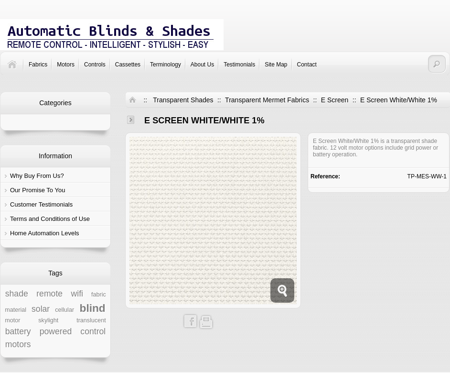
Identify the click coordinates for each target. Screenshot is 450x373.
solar (41, 309)
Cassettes (127, 64)
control (93, 331)
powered (56, 331)
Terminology (165, 64)
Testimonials (239, 64)
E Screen (335, 100)
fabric (98, 294)
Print (206, 321)
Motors (66, 64)
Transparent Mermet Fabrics (267, 100)
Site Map (276, 64)
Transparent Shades (183, 100)
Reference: (325, 176)
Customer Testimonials (41, 204)
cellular (64, 310)
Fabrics (38, 64)
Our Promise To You (37, 190)
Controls (95, 64)
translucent (91, 320)
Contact (307, 64)
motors (18, 344)
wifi (77, 293)
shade (16, 293)
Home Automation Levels (44, 233)
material (15, 310)
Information (55, 156)
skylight (48, 320)
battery (18, 331)
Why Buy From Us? (37, 176)
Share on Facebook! (190, 321)
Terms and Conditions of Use (50, 219)
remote (49, 293)
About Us (202, 64)
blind (93, 308)
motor (12, 320)
